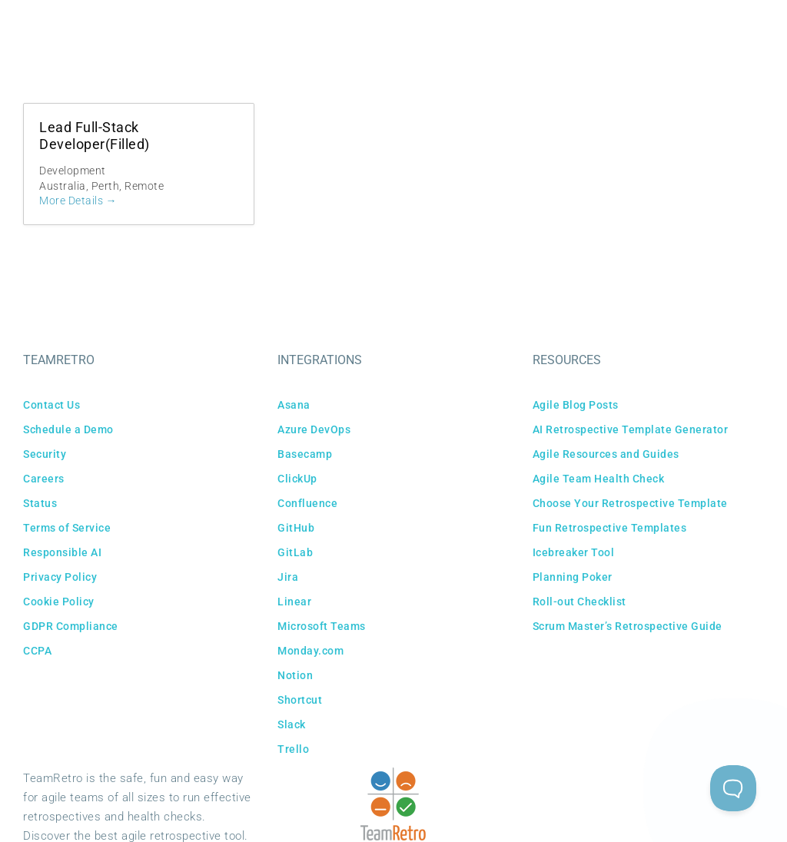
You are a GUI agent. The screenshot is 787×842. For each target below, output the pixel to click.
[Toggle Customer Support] (733, 788)
